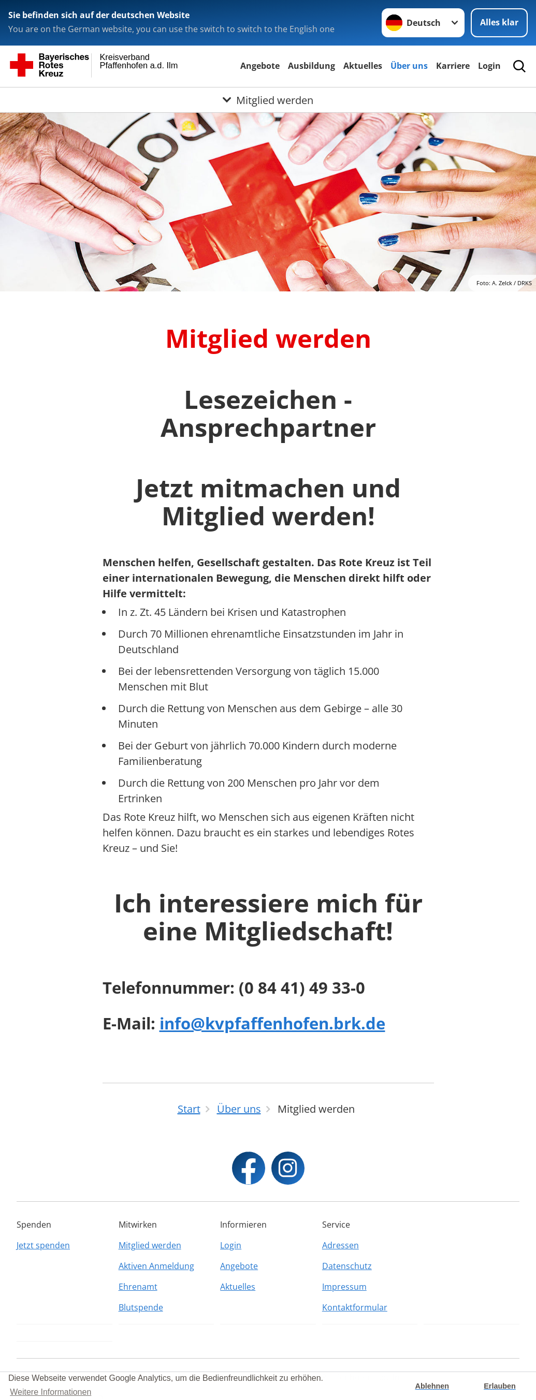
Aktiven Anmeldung (156, 1266)
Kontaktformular (354, 1307)
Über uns (409, 65)
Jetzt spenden (43, 1245)
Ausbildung (311, 65)
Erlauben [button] (500, 1386)
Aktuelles (362, 65)
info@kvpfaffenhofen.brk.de (272, 1023)
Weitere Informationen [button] (50, 1392)
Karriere (453, 65)
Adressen (340, 1245)
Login (489, 65)
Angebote (260, 65)
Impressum (344, 1286)
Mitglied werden (150, 1245)
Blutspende (141, 1307)
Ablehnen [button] (432, 1386)
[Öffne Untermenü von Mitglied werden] (268, 99)
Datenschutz (347, 1266)
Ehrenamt (138, 1286)
